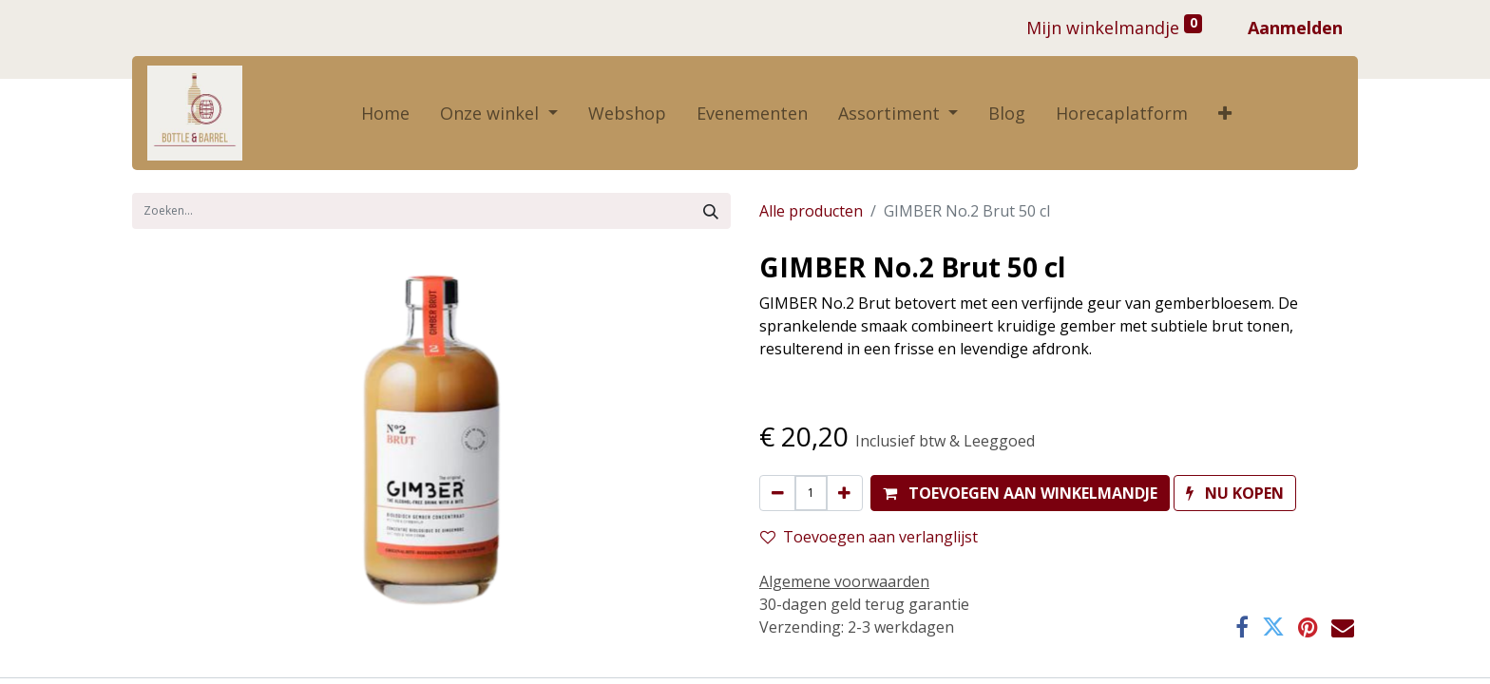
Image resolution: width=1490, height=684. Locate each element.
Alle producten (811, 210)
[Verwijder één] (777, 493)
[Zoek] (711, 211)
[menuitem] (385, 113)
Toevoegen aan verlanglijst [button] (869, 536)
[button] (1225, 113)
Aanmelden (1295, 27)
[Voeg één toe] (844, 493)
